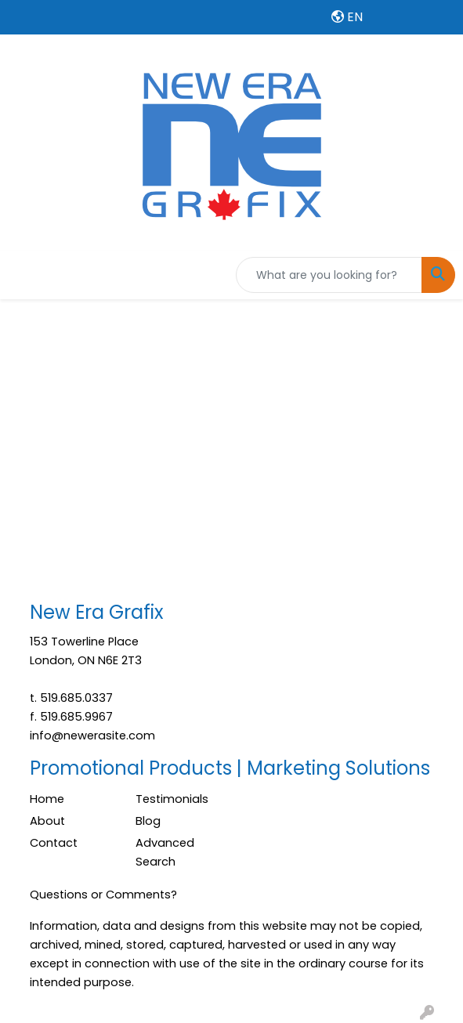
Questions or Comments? (103, 894)
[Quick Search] (329, 275)
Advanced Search (165, 852)
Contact (54, 843)
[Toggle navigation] (24, 275)
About (47, 821)
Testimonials (172, 799)
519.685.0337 (76, 698)
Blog (148, 821)
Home (47, 799)
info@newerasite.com (92, 735)
